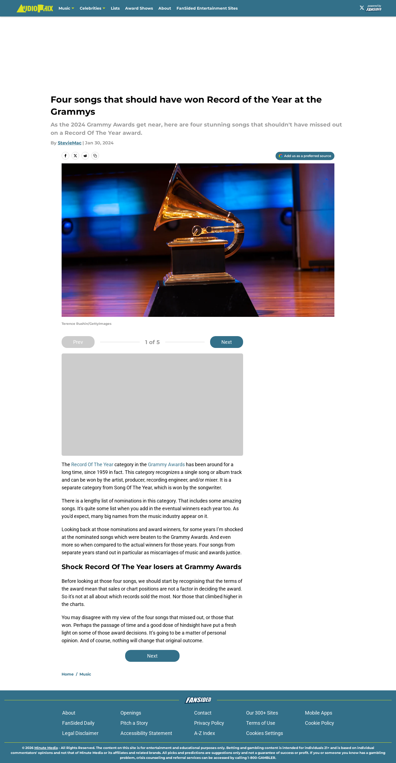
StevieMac (69, 143)
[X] (362, 8)
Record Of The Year (92, 464)
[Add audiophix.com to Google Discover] (305, 156)
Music (64, 8)
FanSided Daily (78, 723)
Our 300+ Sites (262, 713)
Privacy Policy (209, 723)
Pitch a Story (134, 723)
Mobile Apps (318, 713)
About (164, 8)
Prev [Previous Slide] (78, 342)
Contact (202, 713)
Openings (130, 713)
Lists (115, 8)
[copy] (95, 156)
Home (68, 674)
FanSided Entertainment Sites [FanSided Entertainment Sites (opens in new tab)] (207, 8)
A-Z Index (204, 733)
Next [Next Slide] (226, 342)
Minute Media (46, 748)
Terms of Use (260, 723)
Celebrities (90, 8)
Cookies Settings (264, 733)
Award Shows (139, 8)
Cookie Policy (319, 723)
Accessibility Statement (146, 733)
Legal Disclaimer (80, 733)
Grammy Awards (166, 464)
